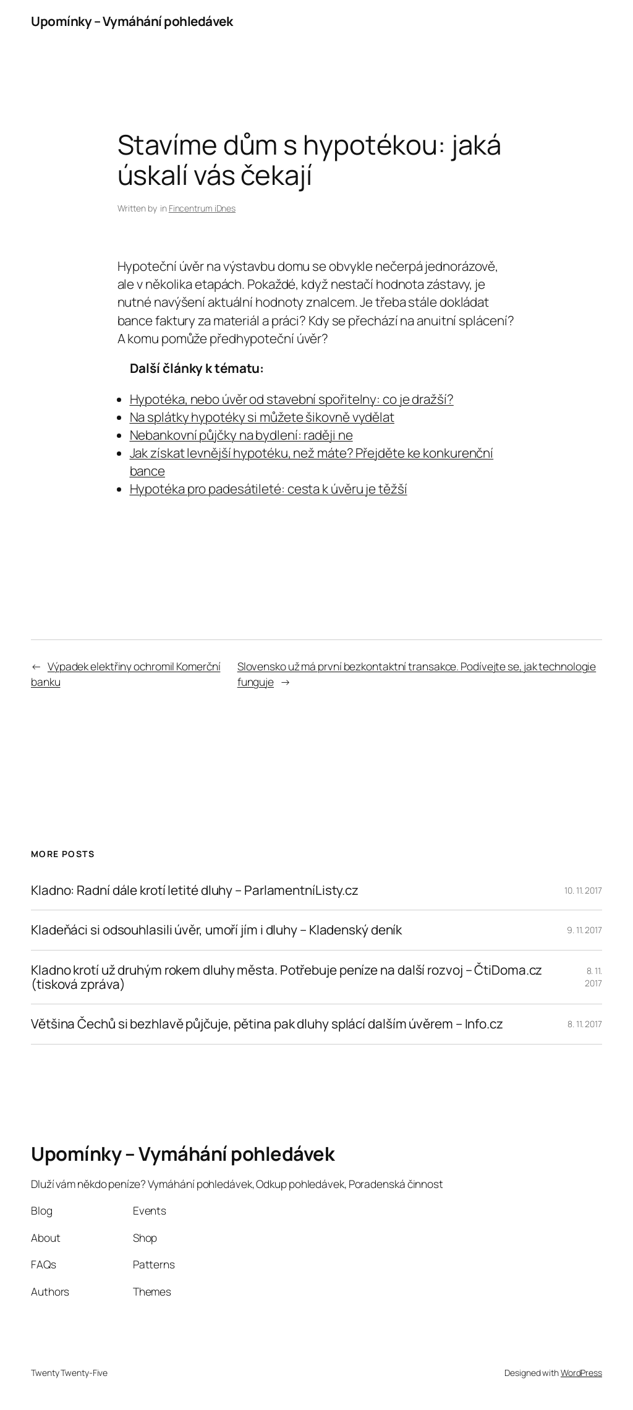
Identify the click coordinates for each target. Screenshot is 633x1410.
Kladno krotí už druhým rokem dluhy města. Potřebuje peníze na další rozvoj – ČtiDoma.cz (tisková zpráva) (286, 977)
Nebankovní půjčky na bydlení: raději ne (241, 434)
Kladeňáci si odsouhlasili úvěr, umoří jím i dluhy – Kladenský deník (216, 930)
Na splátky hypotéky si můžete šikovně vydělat (262, 416)
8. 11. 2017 (593, 977)
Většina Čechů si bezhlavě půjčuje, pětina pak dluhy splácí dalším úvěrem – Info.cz (267, 1024)
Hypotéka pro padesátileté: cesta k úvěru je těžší (268, 488)
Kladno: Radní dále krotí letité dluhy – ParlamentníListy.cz (195, 890)
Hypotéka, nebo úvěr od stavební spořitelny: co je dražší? (292, 399)
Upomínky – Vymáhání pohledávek (131, 21)
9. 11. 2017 (584, 930)
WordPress (581, 1372)
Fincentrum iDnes (202, 208)
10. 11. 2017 (583, 890)
